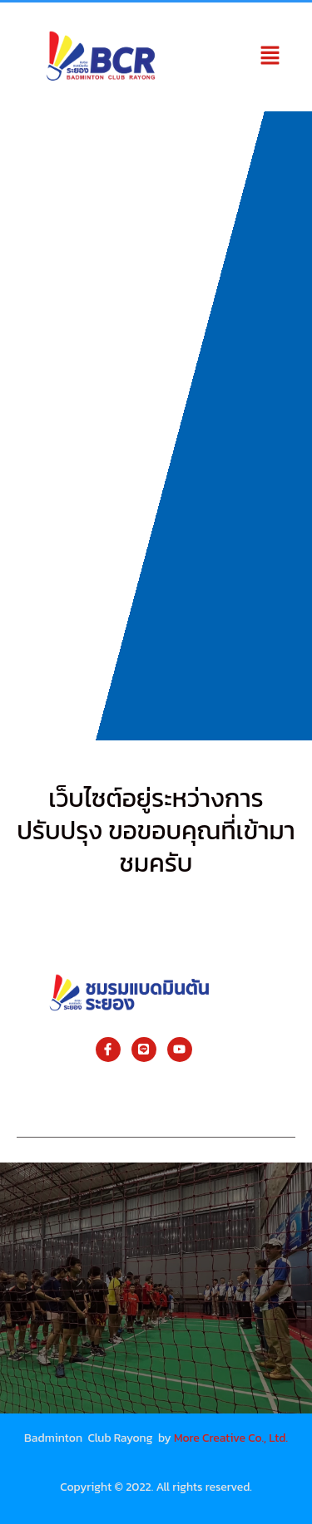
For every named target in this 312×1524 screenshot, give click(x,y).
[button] (270, 56)
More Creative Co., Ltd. (231, 1438)
